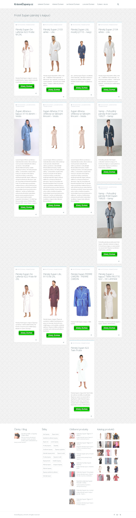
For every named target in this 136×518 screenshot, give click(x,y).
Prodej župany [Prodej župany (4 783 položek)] (47, 457)
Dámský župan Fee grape (84, 472)
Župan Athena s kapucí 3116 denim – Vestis (26, 114)
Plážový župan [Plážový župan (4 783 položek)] (47, 464)
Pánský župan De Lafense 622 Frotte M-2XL (25, 32)
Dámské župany (43, 4)
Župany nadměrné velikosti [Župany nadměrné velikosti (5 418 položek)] (50, 472)
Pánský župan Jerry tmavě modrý (85, 454)
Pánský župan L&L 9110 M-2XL (52, 275)
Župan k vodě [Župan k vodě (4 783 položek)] (61, 453)
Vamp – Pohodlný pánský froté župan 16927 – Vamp (108, 114)
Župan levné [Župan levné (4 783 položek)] (55, 434)
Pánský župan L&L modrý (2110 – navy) (81, 30)
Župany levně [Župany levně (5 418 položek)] (46, 461)
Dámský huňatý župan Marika (83, 464)
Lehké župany (113, 105)
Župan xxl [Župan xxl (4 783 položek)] (45, 442)
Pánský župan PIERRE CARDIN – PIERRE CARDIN (81, 276)
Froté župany (21, 25)
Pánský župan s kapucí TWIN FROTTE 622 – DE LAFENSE (109, 276)
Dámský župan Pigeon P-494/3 (84, 434)
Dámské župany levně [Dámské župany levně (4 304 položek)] (49, 453)
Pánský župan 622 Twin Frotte (80, 349)
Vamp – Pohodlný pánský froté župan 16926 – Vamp (108, 196)
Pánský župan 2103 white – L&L (53, 30)
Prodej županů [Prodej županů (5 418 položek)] (47, 445)
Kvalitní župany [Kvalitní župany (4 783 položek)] (57, 461)
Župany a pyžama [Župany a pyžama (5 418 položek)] (60, 449)
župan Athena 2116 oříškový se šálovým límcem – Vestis (53, 114)
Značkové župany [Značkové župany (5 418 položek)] (47, 449)
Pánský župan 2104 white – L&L (108, 30)
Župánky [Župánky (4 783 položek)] (56, 445)
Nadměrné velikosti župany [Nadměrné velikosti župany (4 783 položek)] (50, 438)
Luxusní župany (88, 4)
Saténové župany (73, 4)
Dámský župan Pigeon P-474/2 (84, 500)
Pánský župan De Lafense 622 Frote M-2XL (26, 276)
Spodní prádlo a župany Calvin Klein (29, 434)
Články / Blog (102, 4)
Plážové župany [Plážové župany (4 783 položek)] (47, 468)
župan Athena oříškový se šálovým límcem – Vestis (80, 114)
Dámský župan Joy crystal (84, 490)
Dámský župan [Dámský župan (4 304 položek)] (47, 476)
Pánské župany (58, 4)
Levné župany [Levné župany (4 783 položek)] (54, 442)
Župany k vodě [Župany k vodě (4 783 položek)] (57, 457)
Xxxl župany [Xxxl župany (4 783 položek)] (46, 434)
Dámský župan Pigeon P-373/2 (84, 444)
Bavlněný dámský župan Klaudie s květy (84, 482)
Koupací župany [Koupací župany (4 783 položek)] (57, 464)
